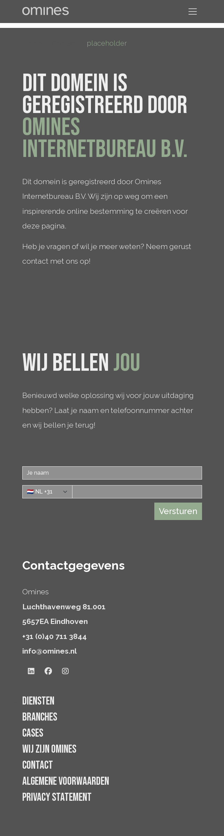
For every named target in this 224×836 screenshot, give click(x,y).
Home (32, 43)
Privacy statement (57, 797)
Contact (64, 43)
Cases (32, 733)
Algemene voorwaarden (65, 781)
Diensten (38, 701)
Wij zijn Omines (49, 749)
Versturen (178, 511)
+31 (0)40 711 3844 (54, 636)
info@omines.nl (49, 651)
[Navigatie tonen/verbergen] (192, 11)
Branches (39, 717)
